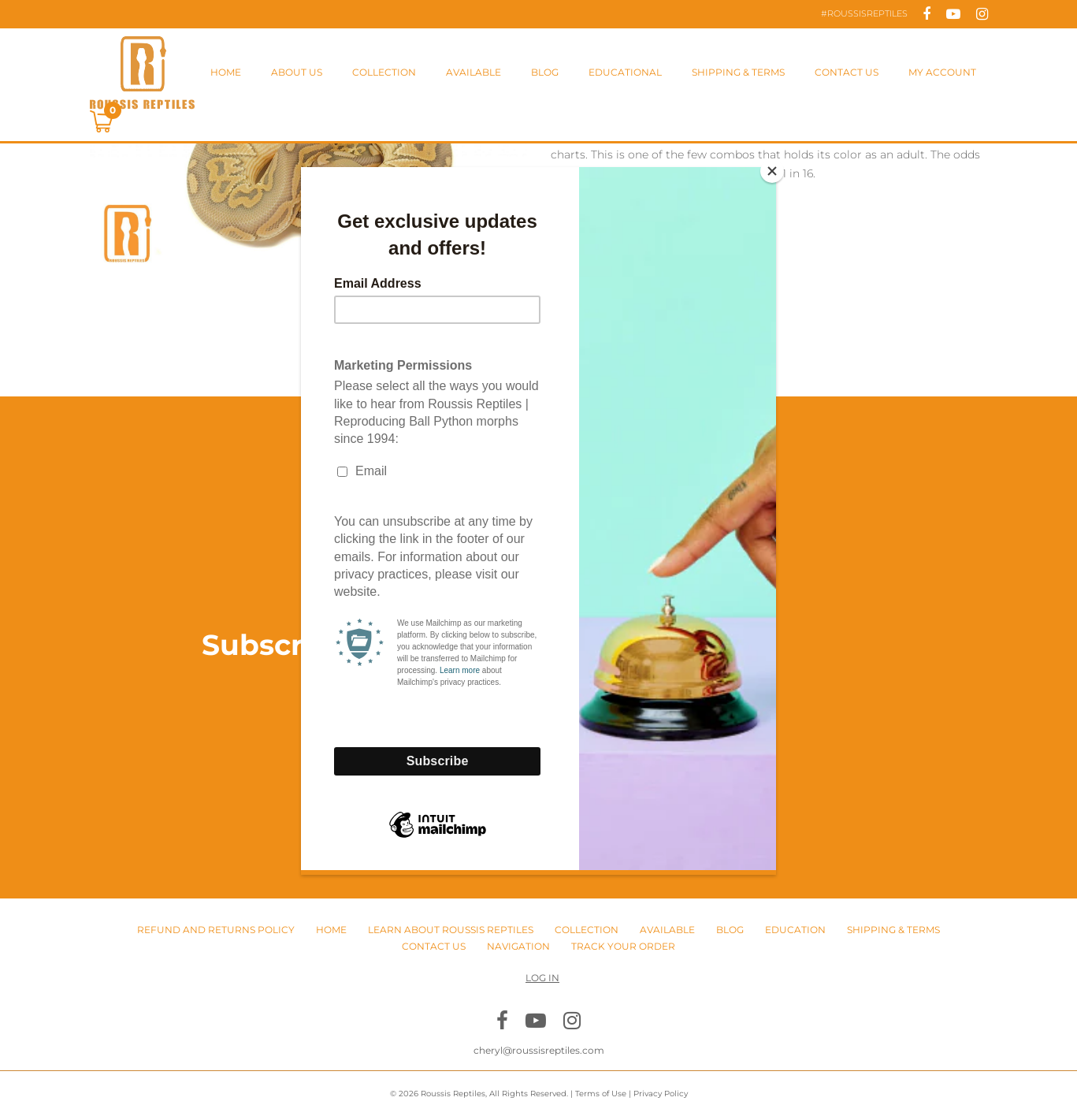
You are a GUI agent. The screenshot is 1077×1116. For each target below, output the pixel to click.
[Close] (772, 171)
